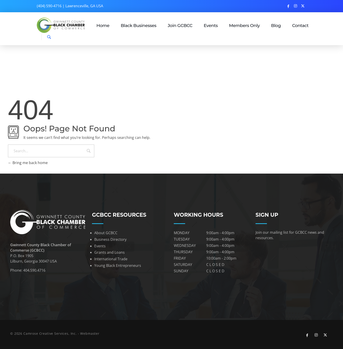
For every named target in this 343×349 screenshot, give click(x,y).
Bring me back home (28, 162)
